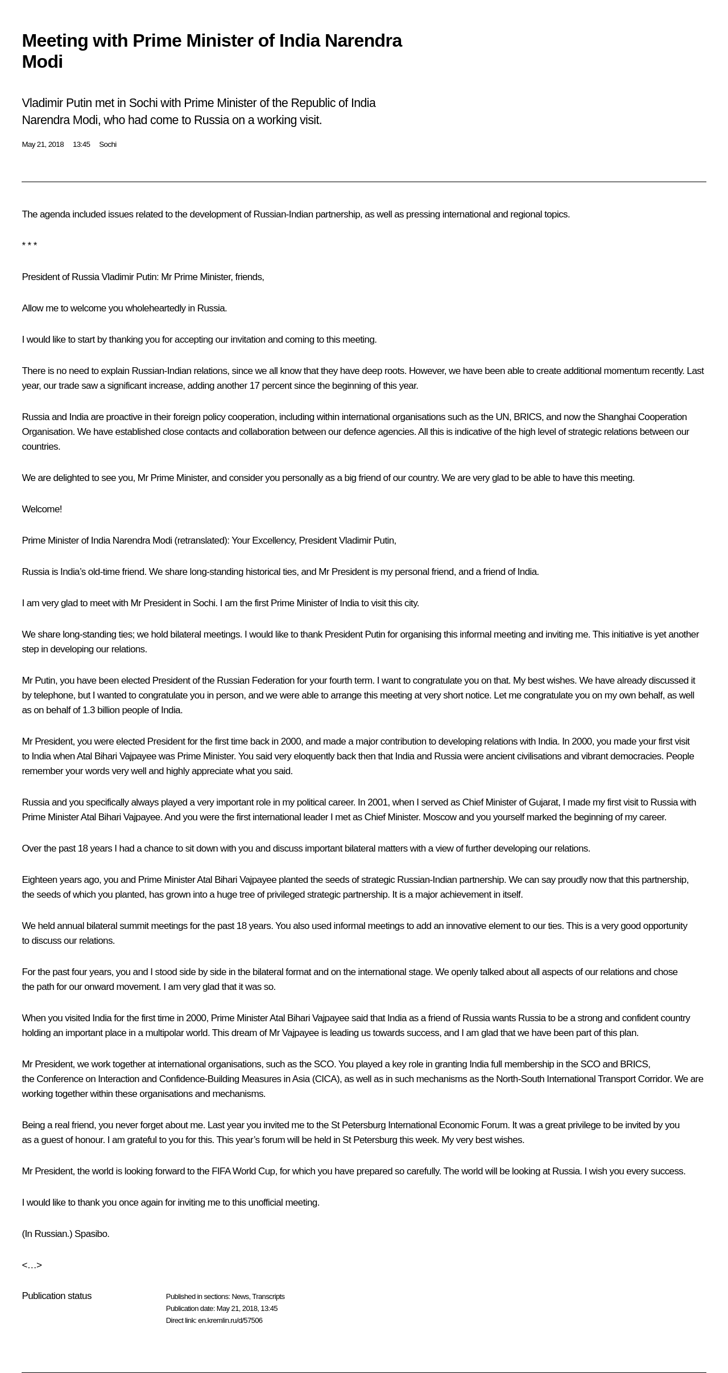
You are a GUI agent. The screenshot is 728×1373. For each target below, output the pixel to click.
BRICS (527, 417)
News (240, 1296)
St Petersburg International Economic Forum (419, 1125)
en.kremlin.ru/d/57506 (230, 1320)
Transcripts (268, 1296)
